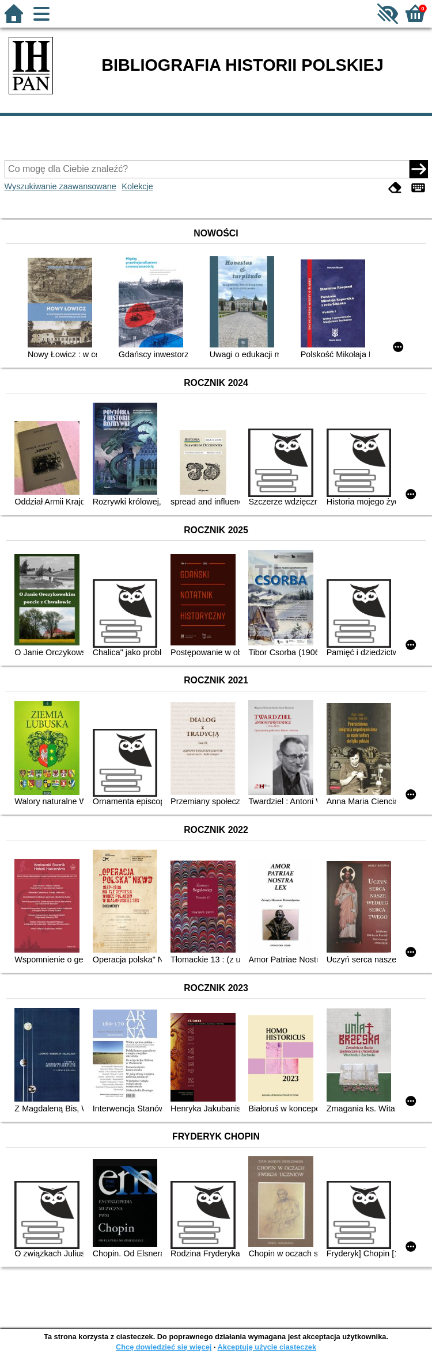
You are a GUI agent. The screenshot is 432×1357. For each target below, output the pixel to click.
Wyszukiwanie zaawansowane (60, 186)
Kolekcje (137, 186)
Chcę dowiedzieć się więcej (163, 1347)
